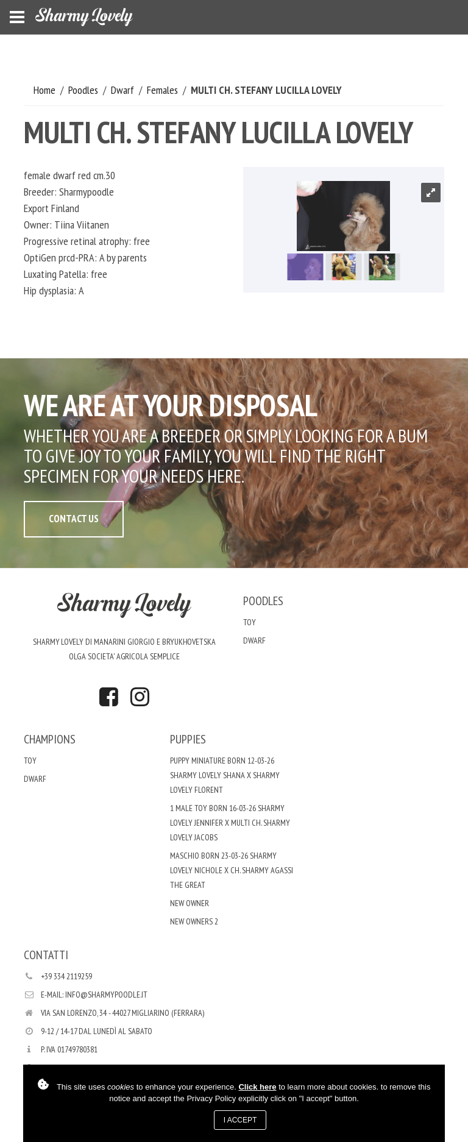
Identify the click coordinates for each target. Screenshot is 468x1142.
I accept (240, 1120)
